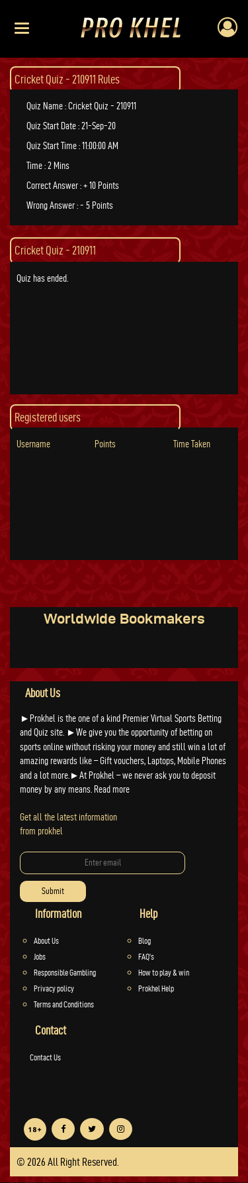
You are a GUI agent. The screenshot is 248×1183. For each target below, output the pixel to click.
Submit (53, 891)
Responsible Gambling (65, 972)
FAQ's (146, 956)
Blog (144, 940)
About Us (46, 940)
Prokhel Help (156, 988)
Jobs (40, 956)
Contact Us (45, 1057)
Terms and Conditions (64, 1004)
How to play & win (163, 972)
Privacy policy (54, 988)
